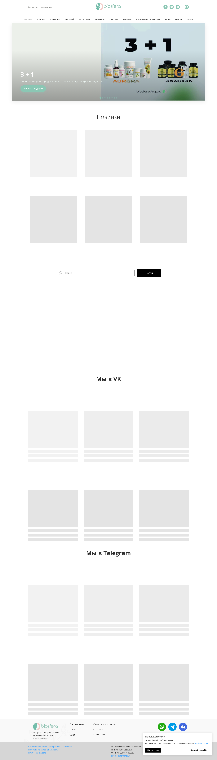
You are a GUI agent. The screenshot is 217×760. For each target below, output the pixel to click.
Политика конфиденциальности (43, 749)
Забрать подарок (33, 88)
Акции (168, 19)
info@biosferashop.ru (121, 755)
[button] (100, 98)
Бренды (178, 19)
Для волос (55, 19)
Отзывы (98, 729)
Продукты (100, 19)
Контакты (99, 734)
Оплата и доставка (104, 724)
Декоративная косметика (148, 19)
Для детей (69, 19)
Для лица (28, 19)
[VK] (178, 7)
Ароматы (127, 19)
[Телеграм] (165, 7)
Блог (72, 734)
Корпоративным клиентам (40, 7)
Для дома (113, 19)
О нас (73, 729)
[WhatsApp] (172, 7)
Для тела (41, 19)
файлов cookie (201, 743)
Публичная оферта (37, 752)
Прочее (190, 19)
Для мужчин (85, 19)
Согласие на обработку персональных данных (50, 746)
